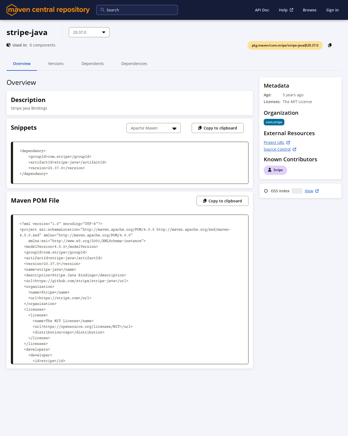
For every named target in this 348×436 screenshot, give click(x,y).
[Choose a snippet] (153, 128)
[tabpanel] (174, 224)
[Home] (48, 10)
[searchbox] (133, 10)
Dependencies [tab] (134, 66)
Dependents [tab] (92, 66)
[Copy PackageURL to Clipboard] (330, 45)
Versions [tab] (56, 66)
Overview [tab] (21, 66)
